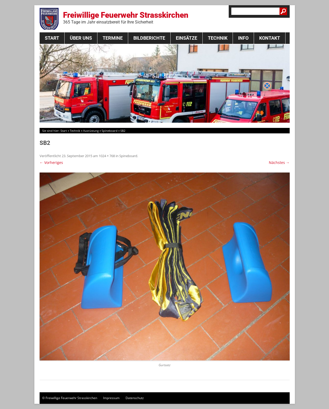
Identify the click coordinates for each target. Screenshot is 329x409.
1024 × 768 (107, 155)
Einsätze (186, 38)
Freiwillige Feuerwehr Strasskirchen (125, 17)
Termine (113, 38)
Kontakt (269, 38)
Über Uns (81, 38)
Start (52, 38)
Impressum (111, 398)
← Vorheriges (51, 162)
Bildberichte (149, 38)
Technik (217, 38)
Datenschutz (135, 398)
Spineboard (109, 131)
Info (243, 38)
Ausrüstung (91, 131)
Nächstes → (279, 162)
